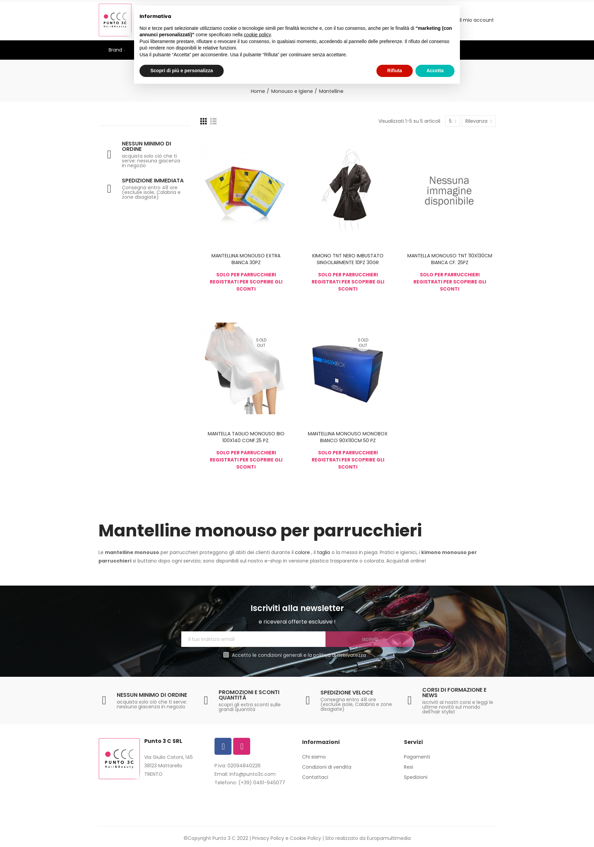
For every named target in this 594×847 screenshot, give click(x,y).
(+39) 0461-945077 (261, 782)
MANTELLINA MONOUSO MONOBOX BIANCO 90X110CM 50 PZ (348, 437)
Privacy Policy (268, 838)
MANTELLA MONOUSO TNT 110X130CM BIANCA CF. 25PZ (449, 259)
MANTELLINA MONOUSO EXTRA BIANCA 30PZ (245, 259)
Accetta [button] (435, 70)
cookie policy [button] (257, 34)
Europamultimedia (389, 838)
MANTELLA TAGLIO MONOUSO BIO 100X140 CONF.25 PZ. (246, 437)
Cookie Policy (305, 838)
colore (303, 552)
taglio (324, 552)
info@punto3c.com (252, 774)
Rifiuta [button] (394, 70)
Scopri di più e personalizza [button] (181, 70)
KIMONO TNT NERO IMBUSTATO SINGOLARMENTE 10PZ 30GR (348, 259)
